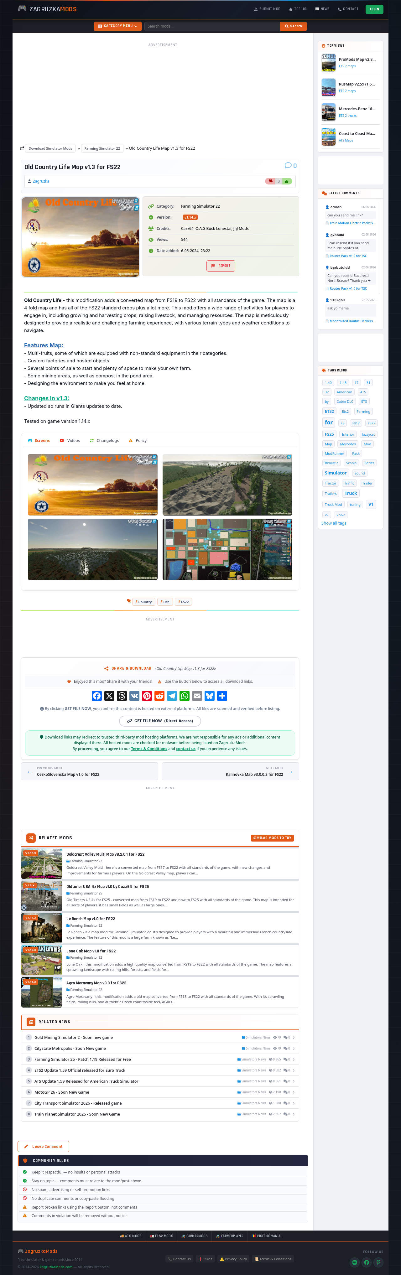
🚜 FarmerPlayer (229, 1236)
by (327, 401)
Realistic (331, 462)
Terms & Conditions (149, 748)
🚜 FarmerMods (194, 1236)
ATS (363, 392)
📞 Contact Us (179, 1259)
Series (369, 462)
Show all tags (333, 523)
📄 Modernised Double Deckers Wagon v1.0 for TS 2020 (350, 321)
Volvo (340, 514)
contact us (185, 748)
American (344, 392)
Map (328, 444)
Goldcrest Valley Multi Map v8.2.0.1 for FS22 (105, 854)
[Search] (293, 26)
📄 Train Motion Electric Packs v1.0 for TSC (350, 223)
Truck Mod (333, 504)
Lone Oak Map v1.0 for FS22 (91, 951)
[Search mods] (212, 26)
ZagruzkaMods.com (56, 1266)
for (329, 422)
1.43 (343, 382)
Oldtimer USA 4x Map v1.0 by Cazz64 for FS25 (107, 886)
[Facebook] (367, 1262)
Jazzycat (368, 434)
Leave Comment (43, 1146)
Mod (367, 444)
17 (357, 382)
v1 (370, 504)
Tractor (330, 483)
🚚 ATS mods (131, 1236)
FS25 (329, 434)
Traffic (349, 483)
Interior (348, 434)
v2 (327, 514)
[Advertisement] (163, 93)
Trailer (367, 483)
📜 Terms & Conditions (272, 1259)
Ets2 (345, 411)
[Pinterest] (378, 1262)
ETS (364, 401)
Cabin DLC (345, 401)
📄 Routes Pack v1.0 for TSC (346, 256)
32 (327, 392)
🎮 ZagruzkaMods (38, 1251)
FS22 (185, 601)
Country (145, 601)
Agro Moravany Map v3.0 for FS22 (96, 983)
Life (166, 601)
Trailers (331, 493)
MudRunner (334, 453)
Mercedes (348, 444)
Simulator (336, 473)
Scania (351, 462)
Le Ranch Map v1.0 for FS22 (90, 919)
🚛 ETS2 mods (161, 1236)
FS (343, 423)
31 (369, 382)
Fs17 (356, 423)
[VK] (355, 1262)
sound (360, 473)
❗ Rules (205, 1259)
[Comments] (291, 166)
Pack (356, 453)
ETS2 (329, 411)
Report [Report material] (221, 266)
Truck (351, 493)
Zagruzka (41, 181)
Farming (363, 411)
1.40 (328, 382)
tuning (355, 504)
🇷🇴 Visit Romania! (267, 1236)
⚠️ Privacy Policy (233, 1259)
